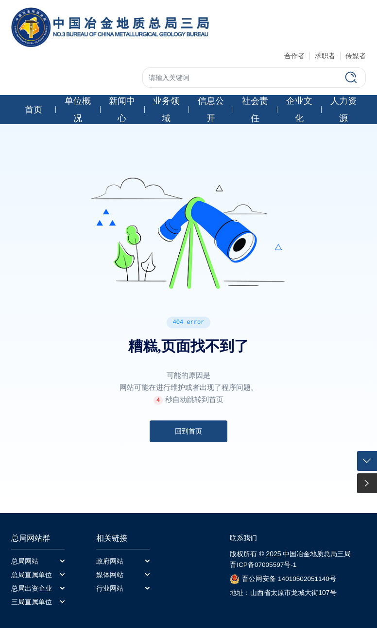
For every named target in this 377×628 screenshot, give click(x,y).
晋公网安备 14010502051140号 (290, 579)
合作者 (294, 56)
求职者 (325, 56)
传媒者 (355, 56)
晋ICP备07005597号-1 (264, 565)
